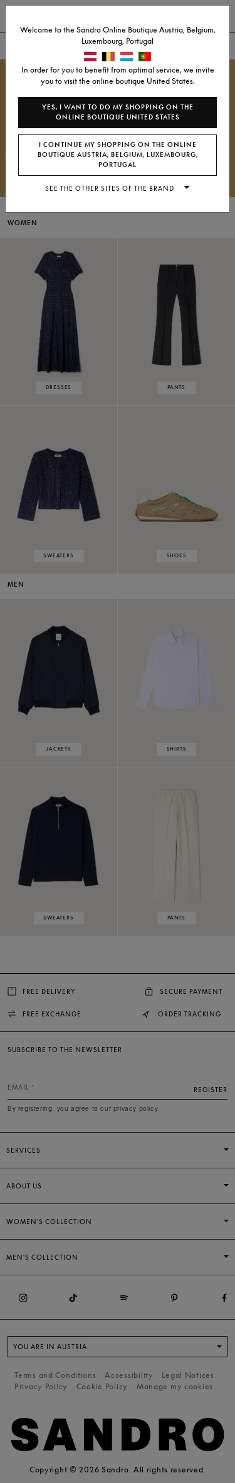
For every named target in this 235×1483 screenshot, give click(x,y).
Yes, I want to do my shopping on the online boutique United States (118, 112)
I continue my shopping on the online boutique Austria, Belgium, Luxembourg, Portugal (118, 155)
